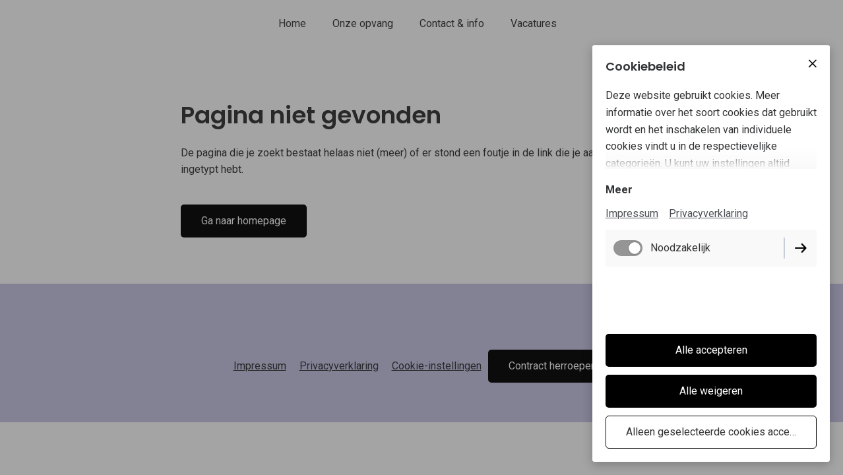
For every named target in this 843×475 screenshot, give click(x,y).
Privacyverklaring (708, 213)
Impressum (632, 213)
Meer (619, 189)
